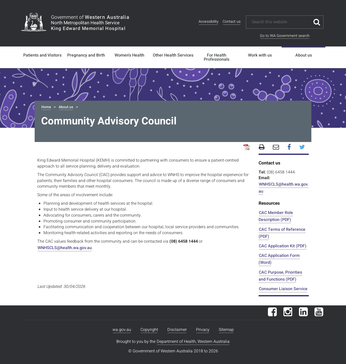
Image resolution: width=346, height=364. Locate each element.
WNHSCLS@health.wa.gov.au (64, 248)
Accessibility (209, 21)
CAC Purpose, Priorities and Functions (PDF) (280, 275)
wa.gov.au (121, 330)
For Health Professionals (216, 57)
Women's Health (129, 55)
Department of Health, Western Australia (193, 341)
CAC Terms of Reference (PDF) (282, 233)
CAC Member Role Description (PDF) (276, 216)
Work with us (260, 55)
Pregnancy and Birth (86, 55)
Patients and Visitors (42, 55)
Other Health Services (173, 55)
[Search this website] (280, 22)
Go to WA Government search (285, 35)
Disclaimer (177, 330)
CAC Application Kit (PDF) (282, 246)
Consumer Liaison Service (283, 289)
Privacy (202, 330)
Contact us (231, 21)
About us (303, 55)
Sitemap (226, 330)
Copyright (149, 330)
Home (46, 107)
